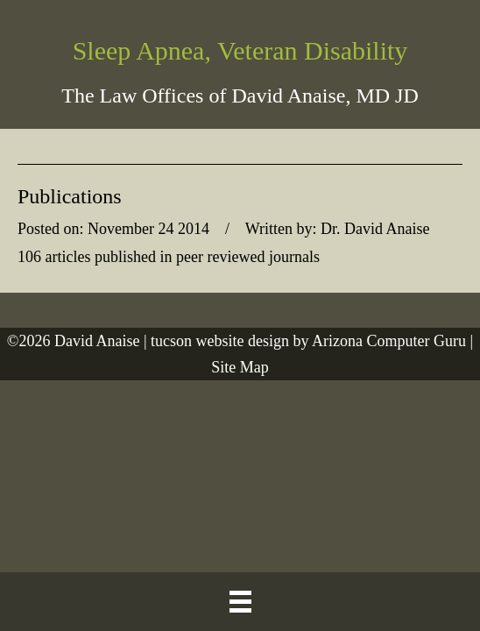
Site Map (240, 367)
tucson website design (220, 341)
